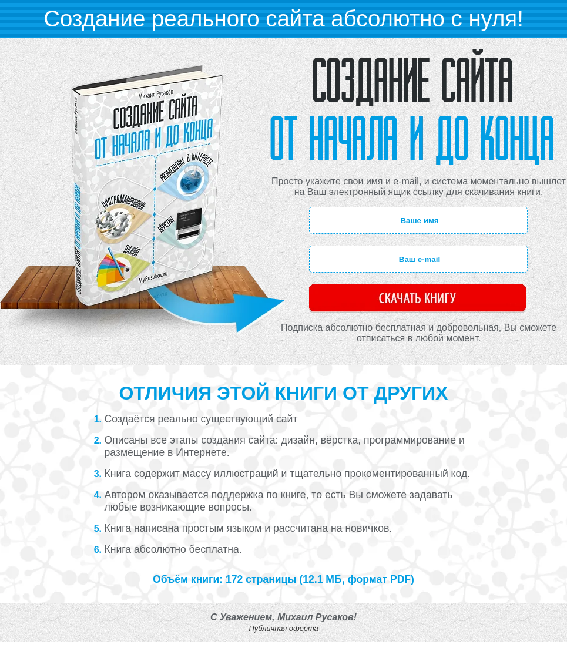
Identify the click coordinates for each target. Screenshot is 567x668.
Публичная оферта (283, 628)
